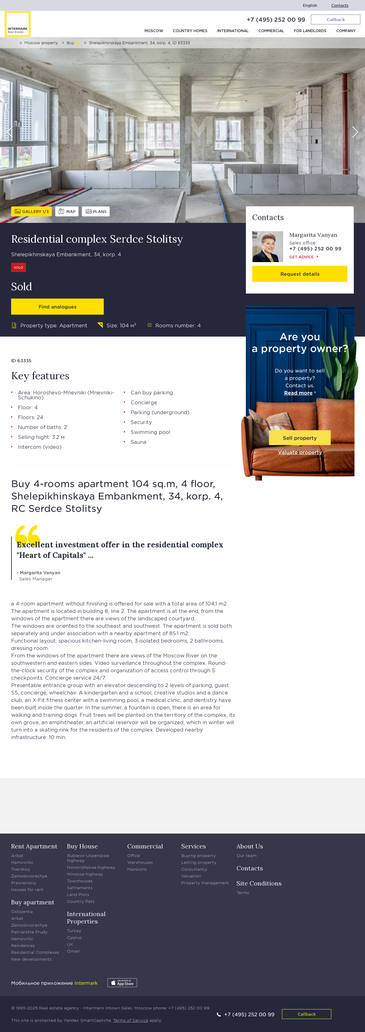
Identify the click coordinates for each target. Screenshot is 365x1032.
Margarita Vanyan (313, 234)
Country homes (190, 31)
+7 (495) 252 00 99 (276, 19)
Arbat (17, 855)
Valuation (191, 875)
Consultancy (194, 869)
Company (346, 31)
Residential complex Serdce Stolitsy (97, 238)
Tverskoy (20, 869)
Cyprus (74, 937)
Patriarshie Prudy (29, 931)
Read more (298, 392)
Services (193, 846)
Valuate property (300, 452)
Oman (73, 951)
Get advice (301, 256)
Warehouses (140, 862)
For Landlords (310, 31)
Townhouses (80, 880)
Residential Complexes (35, 952)
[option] (182, 130)
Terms (243, 892)
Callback (307, 1014)
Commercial (271, 31)
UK (70, 944)
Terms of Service (130, 1020)
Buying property (198, 855)
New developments (31, 959)
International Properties (86, 917)
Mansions (137, 869)
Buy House (82, 846)
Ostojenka (22, 911)
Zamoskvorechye (29, 875)
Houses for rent (27, 889)
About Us (250, 846)
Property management (205, 882)
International (233, 31)
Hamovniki (22, 862)
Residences (23, 945)
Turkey (74, 930)
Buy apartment (32, 902)
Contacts (339, 5)
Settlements (80, 887)
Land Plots (78, 894)
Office (133, 855)
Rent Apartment (34, 846)
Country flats (80, 901)
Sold (18, 267)
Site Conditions (259, 883)
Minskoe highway (85, 874)
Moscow (154, 31)
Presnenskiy (23, 882)
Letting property (198, 862)
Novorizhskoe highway (91, 867)
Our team (247, 855)
